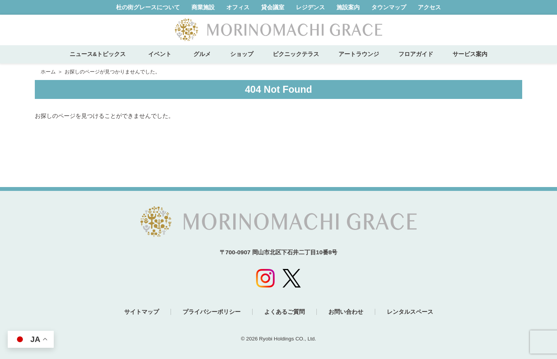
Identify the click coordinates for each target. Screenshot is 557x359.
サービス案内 (470, 54)
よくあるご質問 (284, 312)
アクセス (429, 7)
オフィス (237, 7)
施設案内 (348, 7)
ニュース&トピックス (98, 54)
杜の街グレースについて (148, 7)
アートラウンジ (358, 54)
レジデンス (310, 7)
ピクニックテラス (296, 54)
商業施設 (203, 7)
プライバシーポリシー (212, 312)
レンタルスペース (410, 312)
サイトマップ (141, 312)
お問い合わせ (345, 312)
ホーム (48, 72)
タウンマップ (388, 7)
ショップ (241, 54)
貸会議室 (272, 7)
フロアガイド (415, 54)
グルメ (202, 54)
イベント (162, 54)
